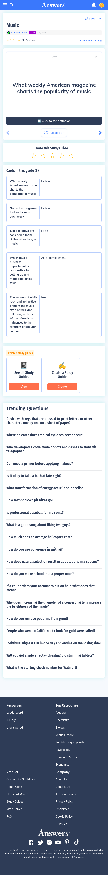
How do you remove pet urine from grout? (37, 618)
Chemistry (62, 720)
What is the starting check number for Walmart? (41, 667)
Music (12, 25)
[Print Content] (90, 19)
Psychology (63, 750)
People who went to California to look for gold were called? (50, 631)
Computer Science (67, 757)
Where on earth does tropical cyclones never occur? (44, 435)
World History (64, 735)
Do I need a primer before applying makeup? (39, 463)
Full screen (54, 133)
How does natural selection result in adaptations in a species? (52, 561)
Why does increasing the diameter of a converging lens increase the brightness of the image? (53, 604)
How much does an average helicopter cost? (39, 537)
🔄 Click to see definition (53, 121)
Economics (62, 764)
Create (62, 386)
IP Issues (61, 824)
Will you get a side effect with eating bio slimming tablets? (50, 655)
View (24, 386)
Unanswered (14, 727)
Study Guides (14, 801)
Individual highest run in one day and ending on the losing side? (53, 643)
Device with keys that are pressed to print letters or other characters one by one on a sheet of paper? (49, 420)
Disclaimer (62, 809)
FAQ (9, 816)
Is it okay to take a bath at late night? (34, 476)
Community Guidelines (20, 779)
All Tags (11, 720)
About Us (62, 779)
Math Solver (14, 809)
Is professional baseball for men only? (35, 512)
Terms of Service (66, 794)
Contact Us (63, 787)
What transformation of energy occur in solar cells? (44, 488)
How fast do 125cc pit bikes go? (29, 500)
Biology (60, 727)
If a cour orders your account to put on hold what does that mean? (50, 588)
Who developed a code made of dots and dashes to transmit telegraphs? (51, 449)
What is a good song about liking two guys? (38, 525)
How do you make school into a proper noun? (40, 574)
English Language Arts (70, 742)
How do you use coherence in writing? (34, 549)
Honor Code (14, 787)
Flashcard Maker (17, 794)
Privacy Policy (64, 801)
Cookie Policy (64, 816)
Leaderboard (14, 712)
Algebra (61, 712)
